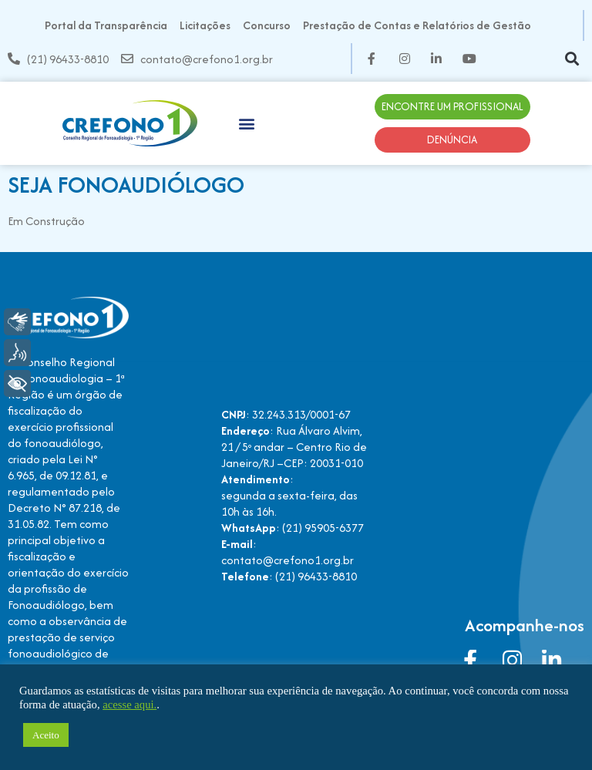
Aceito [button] (45, 735)
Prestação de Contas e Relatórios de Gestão (417, 25)
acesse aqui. (129, 704)
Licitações (205, 25)
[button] (571, 59)
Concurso (267, 25)
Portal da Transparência (106, 25)
